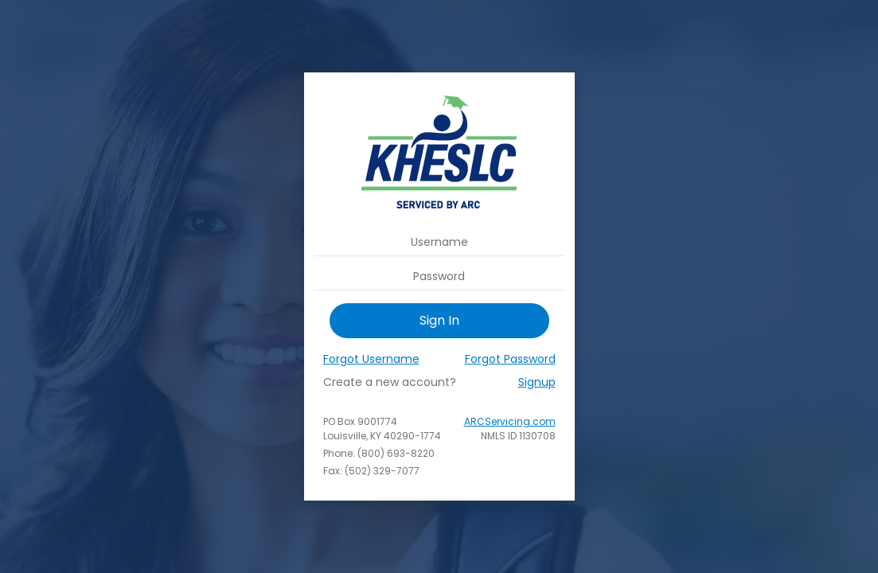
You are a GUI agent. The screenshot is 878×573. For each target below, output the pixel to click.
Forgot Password (510, 359)
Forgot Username (371, 359)
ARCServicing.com (510, 421)
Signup (537, 382)
